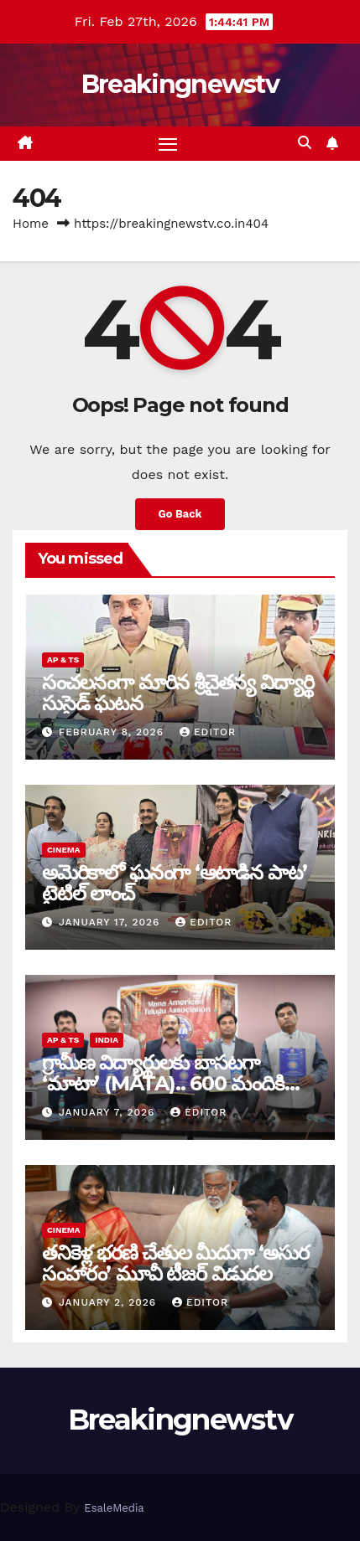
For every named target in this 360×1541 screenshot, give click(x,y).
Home (31, 223)
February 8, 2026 (113, 732)
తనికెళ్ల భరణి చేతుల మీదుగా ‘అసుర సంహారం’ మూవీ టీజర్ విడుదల (175, 1263)
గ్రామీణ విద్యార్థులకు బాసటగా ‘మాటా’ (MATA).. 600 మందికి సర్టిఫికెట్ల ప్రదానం (163, 1083)
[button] (304, 143)
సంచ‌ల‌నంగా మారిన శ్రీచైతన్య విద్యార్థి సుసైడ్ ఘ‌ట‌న (177, 692)
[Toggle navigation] (167, 144)
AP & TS (63, 659)
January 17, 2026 (111, 922)
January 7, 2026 (109, 1112)
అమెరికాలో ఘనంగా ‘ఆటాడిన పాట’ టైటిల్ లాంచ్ (174, 882)
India (106, 1039)
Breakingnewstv (180, 84)
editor (208, 732)
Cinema (64, 849)
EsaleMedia (113, 1508)
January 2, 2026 (109, 1302)
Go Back (180, 514)
